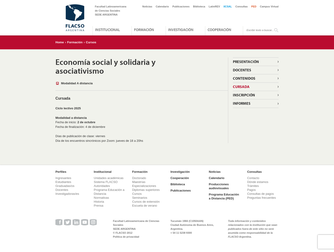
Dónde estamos (257, 182)
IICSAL (228, 6)
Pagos (251, 190)
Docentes (242, 70)
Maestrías (138, 182)
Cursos (91, 42)
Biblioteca (199, 6)
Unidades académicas (108, 178)
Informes (241, 103)
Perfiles (60, 171)
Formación (144, 29)
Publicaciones (180, 6)
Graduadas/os (64, 186)
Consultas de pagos (260, 193)
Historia (99, 201)
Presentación (246, 61)
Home (59, 42)
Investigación (180, 29)
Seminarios (139, 197)
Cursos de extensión (146, 201)
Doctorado (139, 178)
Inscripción (244, 95)
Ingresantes (63, 178)
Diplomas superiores (146, 190)
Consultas (241, 6)
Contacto (253, 178)
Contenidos (244, 78)
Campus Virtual (269, 6)
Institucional (107, 29)
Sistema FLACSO (106, 182)
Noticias (147, 6)
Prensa (98, 205)
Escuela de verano (144, 205)
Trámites (253, 186)
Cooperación (219, 29)
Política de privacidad (126, 236)
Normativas (101, 197)
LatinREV (214, 6)
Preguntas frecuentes (261, 197)
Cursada (241, 86)
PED (254, 6)
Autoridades (102, 186)
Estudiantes (63, 182)
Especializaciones (144, 186)
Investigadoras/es (67, 193)
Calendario (162, 6)
